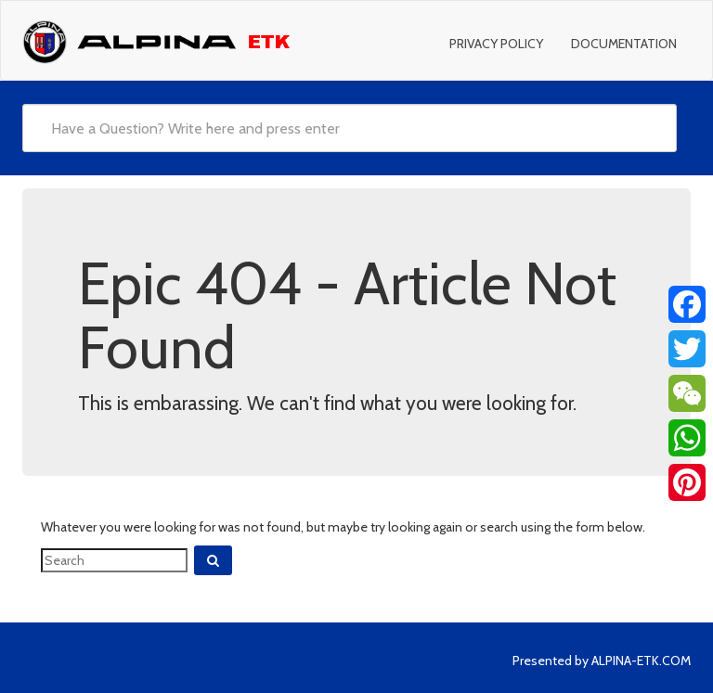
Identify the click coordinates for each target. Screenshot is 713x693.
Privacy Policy (496, 43)
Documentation (624, 43)
